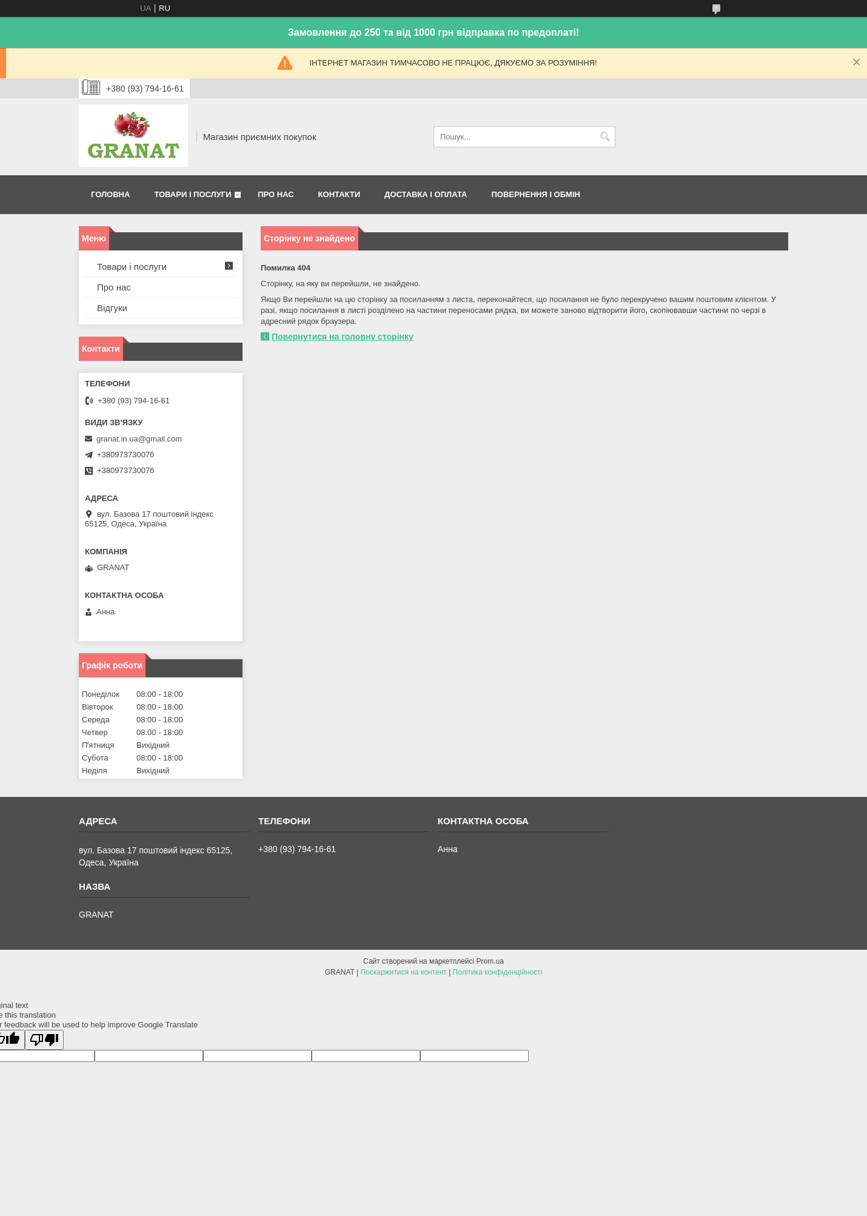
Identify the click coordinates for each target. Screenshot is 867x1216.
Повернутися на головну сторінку (342, 336)
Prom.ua (490, 961)
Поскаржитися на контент (403, 972)
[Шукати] (604, 136)
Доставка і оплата (425, 194)
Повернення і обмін (535, 194)
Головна (110, 194)
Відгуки (112, 308)
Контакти (339, 194)
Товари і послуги (192, 194)
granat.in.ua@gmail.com (139, 438)
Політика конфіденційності (498, 972)
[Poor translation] (44, 1040)
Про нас (275, 194)
